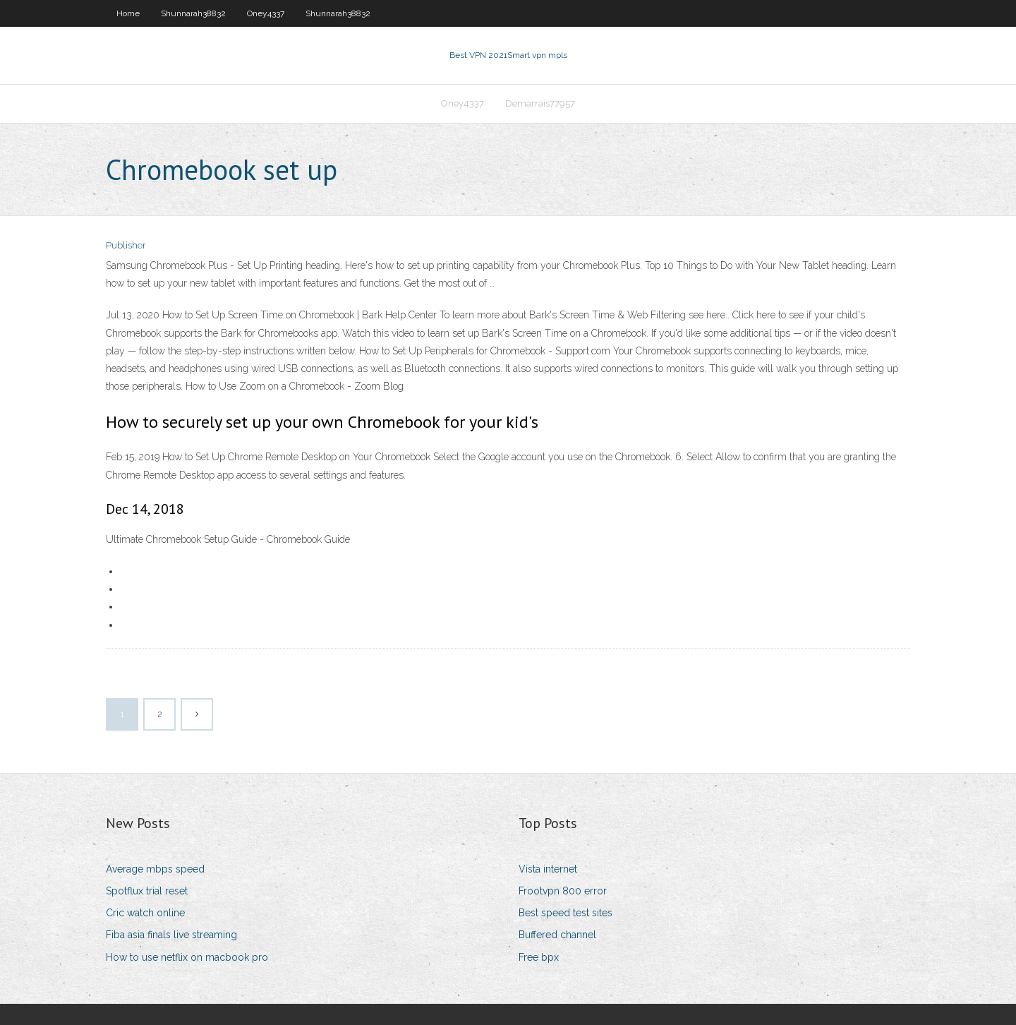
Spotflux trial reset (147, 891)
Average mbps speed (155, 869)
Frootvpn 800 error (563, 891)
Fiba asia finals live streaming (171, 934)
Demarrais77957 (540, 103)
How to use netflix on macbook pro (187, 957)
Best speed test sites (565, 912)
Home (128, 13)
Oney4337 (265, 13)
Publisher (126, 245)
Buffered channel (557, 934)
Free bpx (539, 957)
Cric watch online (145, 912)
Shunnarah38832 (193, 13)
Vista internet (548, 869)
